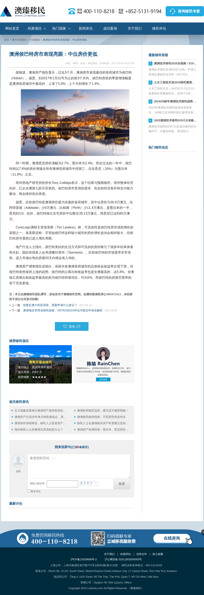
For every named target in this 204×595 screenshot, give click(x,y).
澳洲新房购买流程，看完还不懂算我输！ (103, 410)
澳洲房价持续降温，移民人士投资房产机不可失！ (41, 423)
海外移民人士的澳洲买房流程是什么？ (38, 429)
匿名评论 (36, 491)
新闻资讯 (86, 28)
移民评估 (159, 28)
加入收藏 (157, 554)
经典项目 (35, 28)
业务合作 (141, 554)
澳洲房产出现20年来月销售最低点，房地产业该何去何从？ (41, 416)
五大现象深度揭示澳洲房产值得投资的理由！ (41, 410)
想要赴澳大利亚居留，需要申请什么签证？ (50, 305)
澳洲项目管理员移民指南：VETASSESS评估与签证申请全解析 (63, 310)
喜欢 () (71, 326)
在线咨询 (172, 538)
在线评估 (125, 554)
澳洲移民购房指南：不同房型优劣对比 (101, 416)
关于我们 (135, 28)
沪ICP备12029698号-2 (83, 559)
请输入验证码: (37, 483)
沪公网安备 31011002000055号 (123, 559)
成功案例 (110, 28)
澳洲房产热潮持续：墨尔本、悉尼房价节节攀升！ (104, 429)
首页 (6, 39)
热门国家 (59, 28)
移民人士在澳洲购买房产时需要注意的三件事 (104, 423)
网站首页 (12, 28)
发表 (122, 483)
